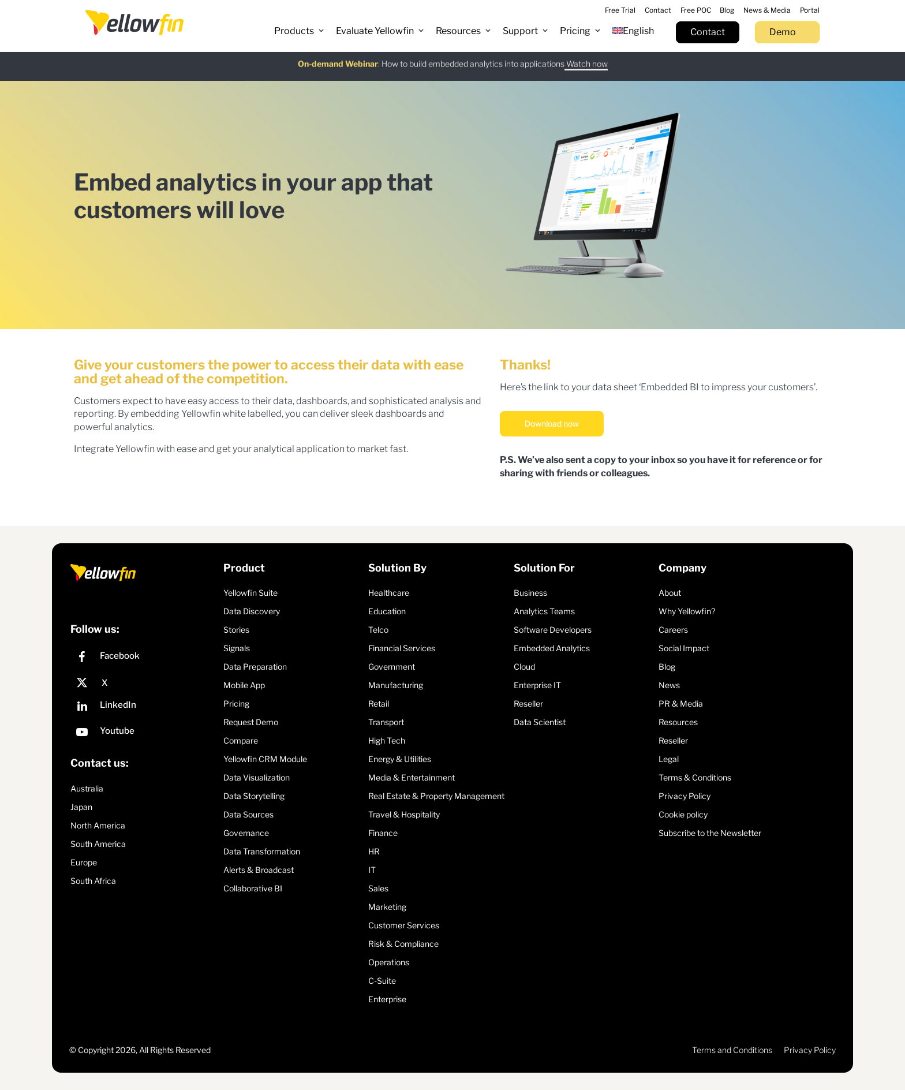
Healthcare (388, 593)
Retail (378, 703)
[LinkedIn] (144, 708)
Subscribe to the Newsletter (710, 833)
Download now (552, 423)
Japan (81, 807)
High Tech (386, 740)
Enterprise (387, 999)
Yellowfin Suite (250, 593)
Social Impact (684, 648)
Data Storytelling (254, 796)
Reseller (528, 703)
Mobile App (244, 685)
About (670, 593)
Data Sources (248, 814)
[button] (299, 31)
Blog (667, 666)
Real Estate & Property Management (436, 796)
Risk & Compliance (403, 944)
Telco (378, 629)
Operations (388, 962)
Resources (678, 722)
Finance (383, 833)
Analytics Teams (544, 611)
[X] (144, 683)
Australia (86, 788)
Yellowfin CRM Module (265, 759)
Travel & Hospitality (404, 814)
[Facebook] (144, 658)
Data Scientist (540, 722)
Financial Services (401, 648)
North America (97, 825)
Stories (236, 629)
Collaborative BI (252, 888)
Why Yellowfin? (687, 611)
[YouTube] (144, 733)
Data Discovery (251, 611)
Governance (246, 833)
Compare (240, 740)
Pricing (236, 703)
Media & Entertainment (411, 777)
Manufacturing (395, 685)
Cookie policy (683, 814)
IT (372, 870)
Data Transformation (261, 851)
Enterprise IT (537, 685)
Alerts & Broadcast (258, 870)
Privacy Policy (684, 796)
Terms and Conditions (732, 1050)
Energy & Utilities (399, 759)
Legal (669, 759)
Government (391, 666)
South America (98, 844)
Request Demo (250, 722)
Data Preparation (255, 666)
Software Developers (553, 629)
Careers (673, 629)
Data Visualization (256, 777)
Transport (386, 722)
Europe (83, 862)
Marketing (387, 907)
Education (387, 611)
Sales (378, 888)
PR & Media (681, 703)
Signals (236, 648)
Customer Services (403, 925)
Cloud (524, 666)
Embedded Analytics (552, 648)
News (669, 685)
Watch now (586, 56)
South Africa (93, 881)
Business (530, 593)
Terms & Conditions (695, 777)
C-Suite (382, 981)
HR (374, 851)
